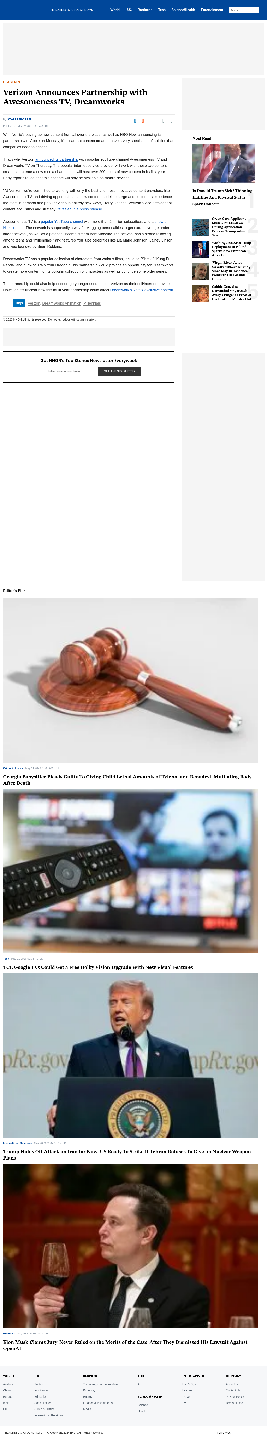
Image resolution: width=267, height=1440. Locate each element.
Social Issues (42, 1403)
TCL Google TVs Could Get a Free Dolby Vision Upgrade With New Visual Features (98, 967)
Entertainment (212, 10)
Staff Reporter (19, 119)
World (115, 10)
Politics (38, 1384)
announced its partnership (56, 159)
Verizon (34, 303)
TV (184, 1403)
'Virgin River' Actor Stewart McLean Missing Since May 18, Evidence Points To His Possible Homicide (231, 271)
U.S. (128, 10)
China (7, 1390)
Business (145, 10)
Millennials (92, 303)
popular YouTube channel (62, 222)
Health (142, 1411)
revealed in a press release (79, 209)
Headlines (11, 82)
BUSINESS (90, 1376)
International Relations (17, 1143)
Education (40, 1396)
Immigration (41, 1390)
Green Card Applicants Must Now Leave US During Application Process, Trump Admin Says (230, 227)
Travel (186, 1396)
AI (139, 1384)
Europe (7, 1396)
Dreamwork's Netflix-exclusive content (141, 290)
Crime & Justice (13, 768)
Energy (87, 1396)
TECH (141, 1376)
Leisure (187, 1390)
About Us (232, 1384)
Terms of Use (234, 1403)
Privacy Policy (235, 1396)
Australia (8, 1384)
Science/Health (183, 10)
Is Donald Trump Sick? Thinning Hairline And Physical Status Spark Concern (222, 197)
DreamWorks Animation (61, 303)
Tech (162, 10)
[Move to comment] (171, 121)
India (6, 1403)
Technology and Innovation (100, 1384)
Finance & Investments (98, 1403)
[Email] (163, 121)
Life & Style (189, 1384)
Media (87, 1409)
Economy (89, 1390)
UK (5, 1409)
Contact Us (233, 1390)
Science (143, 1405)
